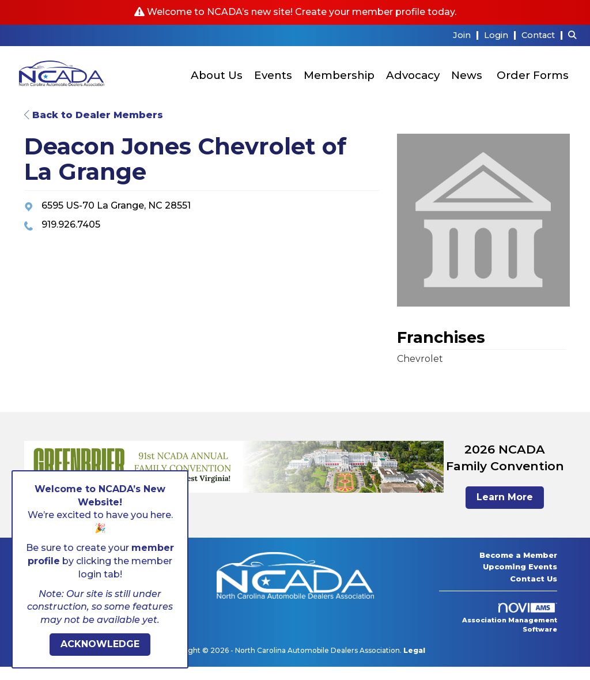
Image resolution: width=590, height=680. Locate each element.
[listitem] (467, 34)
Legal (414, 650)
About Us (217, 75)
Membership (339, 75)
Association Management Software (509, 618)
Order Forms (533, 75)
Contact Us (533, 578)
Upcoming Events (520, 566)
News (466, 75)
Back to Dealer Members (93, 114)
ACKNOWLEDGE (99, 644)
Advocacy (413, 75)
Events (273, 75)
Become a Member (518, 555)
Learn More (504, 497)
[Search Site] (574, 34)
